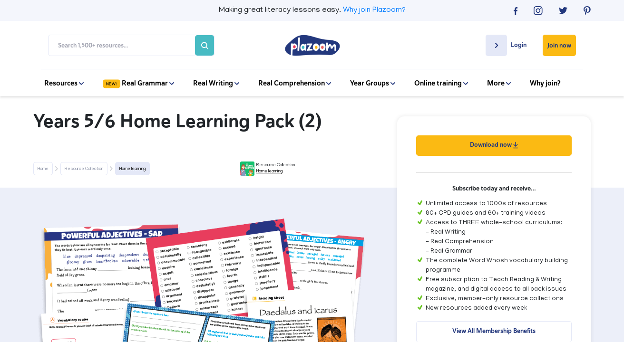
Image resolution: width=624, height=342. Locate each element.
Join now (559, 45)
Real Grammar (138, 83)
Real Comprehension (294, 83)
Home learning (132, 169)
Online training (441, 83)
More (499, 83)
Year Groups (372, 83)
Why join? (545, 83)
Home (43, 169)
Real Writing (216, 83)
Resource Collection (84, 169)
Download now (494, 145)
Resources (64, 83)
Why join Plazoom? (374, 10)
